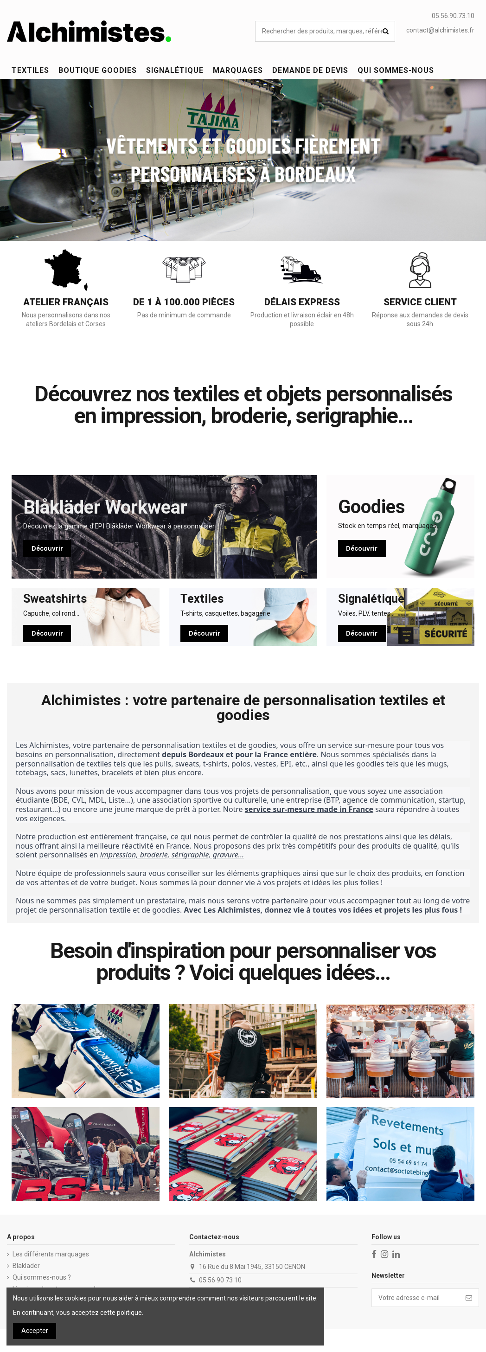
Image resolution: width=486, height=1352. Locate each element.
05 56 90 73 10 (220, 1280)
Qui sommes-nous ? (42, 1277)
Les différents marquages (51, 1254)
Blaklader (26, 1265)
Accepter (34, 1330)
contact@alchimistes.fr (440, 30)
